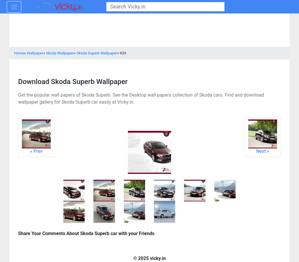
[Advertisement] (149, 31)
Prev (36, 136)
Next (262, 136)
